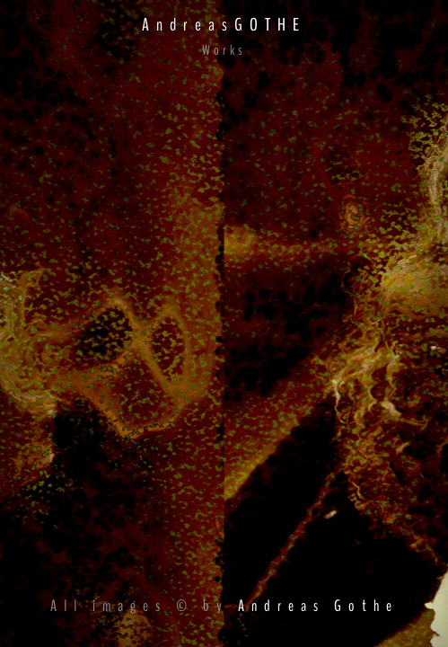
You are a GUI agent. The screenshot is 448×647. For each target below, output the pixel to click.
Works (224, 50)
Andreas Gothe (318, 605)
